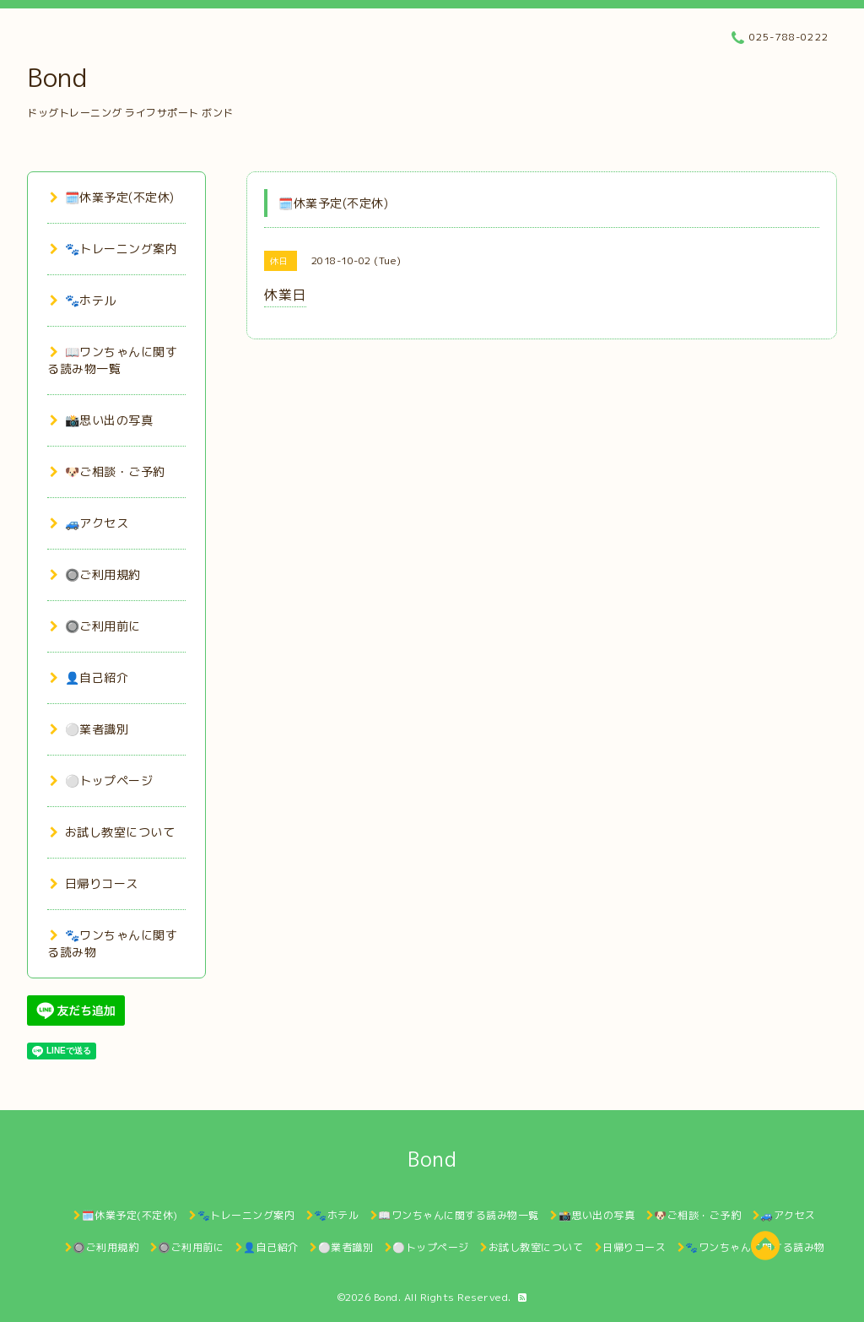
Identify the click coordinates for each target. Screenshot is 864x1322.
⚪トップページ (101, 780)
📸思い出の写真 (101, 420)
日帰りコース (94, 883)
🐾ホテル (83, 300)
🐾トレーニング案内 (113, 249)
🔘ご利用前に (95, 626)
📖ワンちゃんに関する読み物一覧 (112, 360)
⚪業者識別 (89, 729)
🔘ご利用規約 (95, 574)
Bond (57, 77)
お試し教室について (112, 832)
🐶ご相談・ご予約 (107, 471)
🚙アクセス (89, 523)
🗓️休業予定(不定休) (112, 197)
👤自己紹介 (89, 677)
